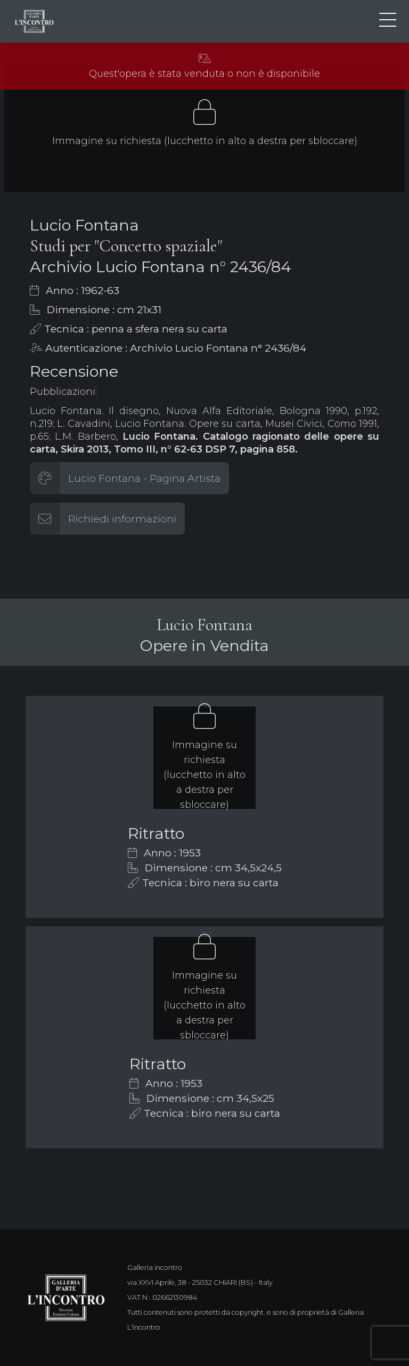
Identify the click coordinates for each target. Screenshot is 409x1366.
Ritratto (156, 833)
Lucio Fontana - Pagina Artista (144, 478)
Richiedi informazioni (122, 518)
